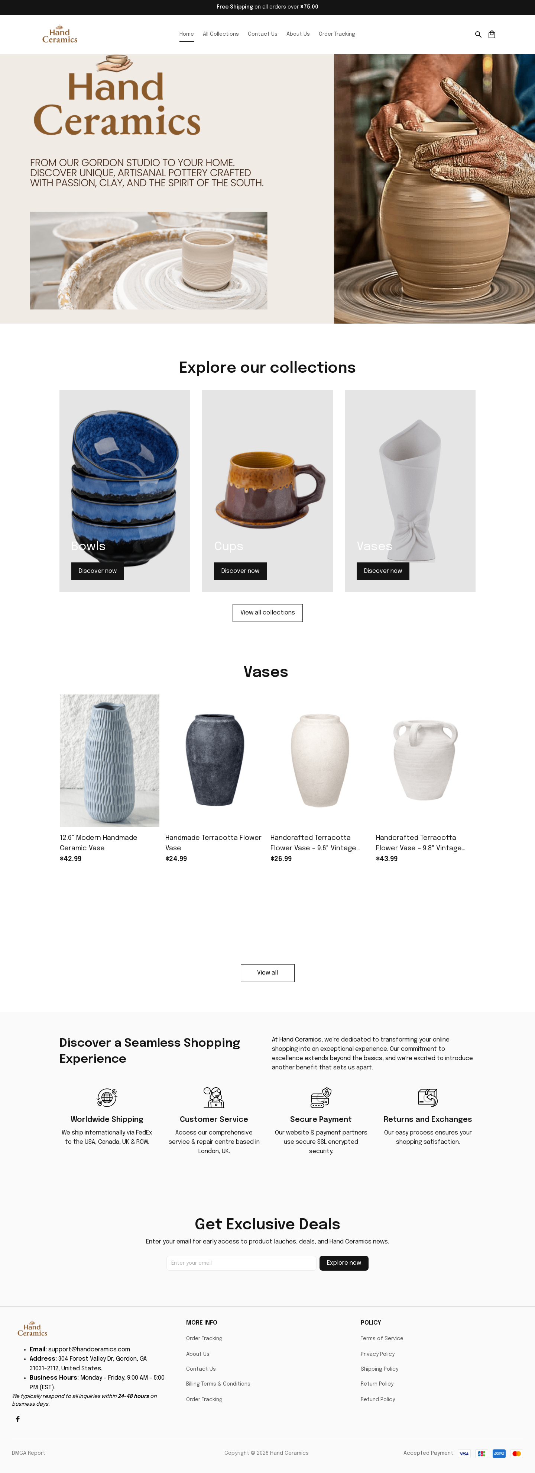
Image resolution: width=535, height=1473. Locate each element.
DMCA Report (28, 1453)
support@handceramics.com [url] (89, 1350)
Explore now (344, 1263)
